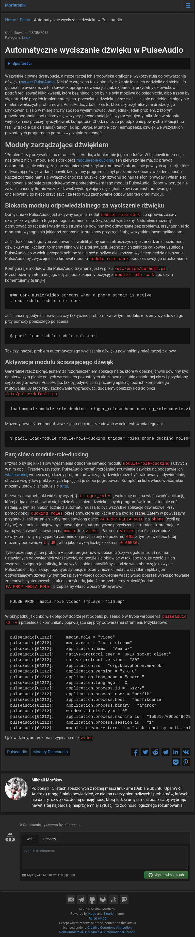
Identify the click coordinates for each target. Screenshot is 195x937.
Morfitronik (15, 5)
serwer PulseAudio (38, 82)
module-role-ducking (94, 160)
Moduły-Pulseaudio (50, 751)
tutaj (64, 486)
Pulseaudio (17, 751)
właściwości (16, 474)
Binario (108, 913)
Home (10, 19)
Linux (26, 37)
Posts (25, 19)
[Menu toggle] (188, 5)
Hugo (92, 913)
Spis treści (22, 63)
